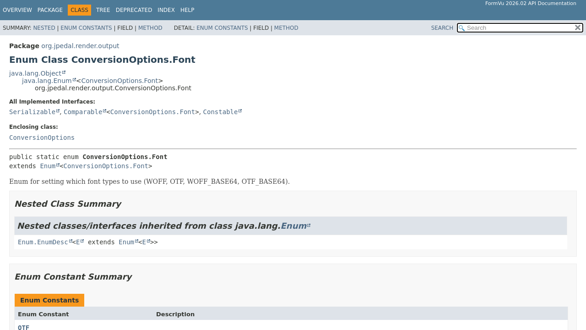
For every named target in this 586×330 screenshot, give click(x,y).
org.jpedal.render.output (80, 46)
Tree (103, 10)
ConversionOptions (42, 137)
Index (166, 10)
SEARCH (442, 28)
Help (187, 10)
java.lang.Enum (47, 80)
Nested (44, 28)
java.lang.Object (35, 73)
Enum (47, 166)
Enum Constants (86, 28)
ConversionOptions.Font (119, 80)
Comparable (83, 112)
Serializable (32, 112)
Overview (17, 10)
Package (50, 10)
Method (150, 28)
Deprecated (134, 10)
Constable (220, 112)
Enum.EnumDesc (43, 242)
